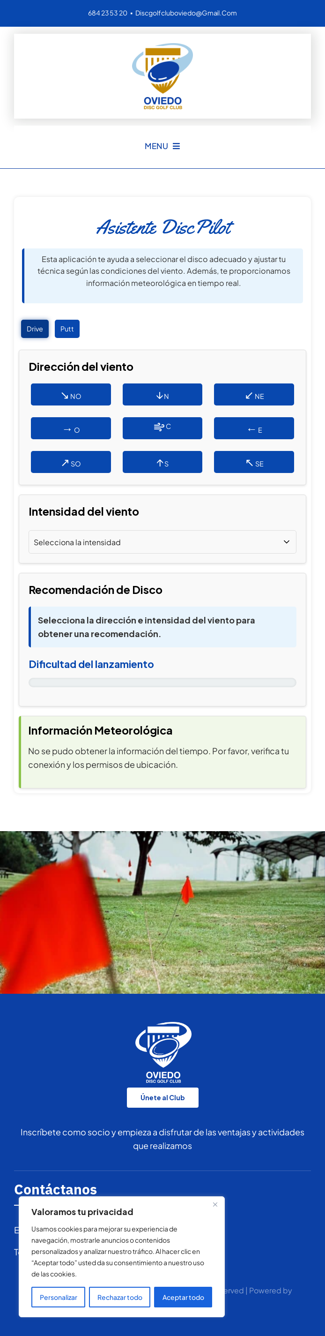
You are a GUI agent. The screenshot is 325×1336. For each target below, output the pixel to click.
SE (254, 462)
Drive (35, 328)
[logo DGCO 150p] (162, 47)
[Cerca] (215, 1204)
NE (254, 394)
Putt (67, 328)
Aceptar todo (183, 1297)
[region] (122, 1256)
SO (70, 462)
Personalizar (58, 1297)
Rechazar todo (119, 1297)
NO (70, 394)
